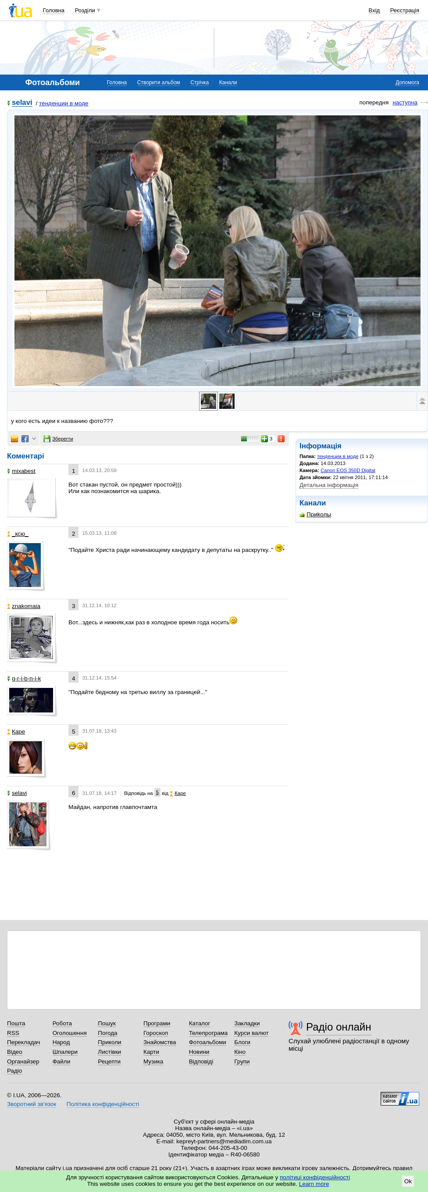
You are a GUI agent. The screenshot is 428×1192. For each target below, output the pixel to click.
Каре (16, 731)
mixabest (21, 471)
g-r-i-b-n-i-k (24, 678)
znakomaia (23, 606)
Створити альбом (158, 82)
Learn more (314, 1184)
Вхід (374, 10)
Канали (228, 82)
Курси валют (251, 1033)
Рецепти (109, 1061)
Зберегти (58, 438)
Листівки (109, 1052)
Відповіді (201, 1061)
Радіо (14, 1070)
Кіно (240, 1052)
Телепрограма (208, 1033)
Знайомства (159, 1042)
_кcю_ (18, 533)
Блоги (242, 1042)
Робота (62, 1023)
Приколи (109, 1042)
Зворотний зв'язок (31, 1104)
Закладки (247, 1023)
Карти (151, 1052)
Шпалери (65, 1052)
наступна (404, 102)
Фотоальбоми (207, 1042)
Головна (53, 10)
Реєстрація (404, 10)
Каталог (199, 1023)
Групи (242, 1061)
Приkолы (315, 514)
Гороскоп (155, 1033)
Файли (62, 1061)
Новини (199, 1052)
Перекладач (23, 1042)
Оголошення (70, 1033)
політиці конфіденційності (315, 1177)
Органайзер (23, 1061)
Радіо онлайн (338, 1027)
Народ (61, 1042)
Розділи (85, 10)
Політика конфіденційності (103, 1104)
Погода (107, 1033)
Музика (153, 1061)
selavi (22, 103)
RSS (13, 1033)
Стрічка (199, 82)
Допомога (407, 82)
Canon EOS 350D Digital (348, 470)
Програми (156, 1023)
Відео (14, 1052)
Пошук (107, 1023)
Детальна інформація (329, 485)
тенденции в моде (64, 103)
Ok (408, 1181)
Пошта (16, 1023)
